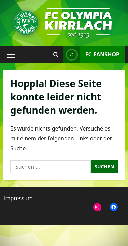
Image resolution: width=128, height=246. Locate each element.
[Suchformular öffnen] (55, 54)
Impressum (18, 198)
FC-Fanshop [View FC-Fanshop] (91, 54)
